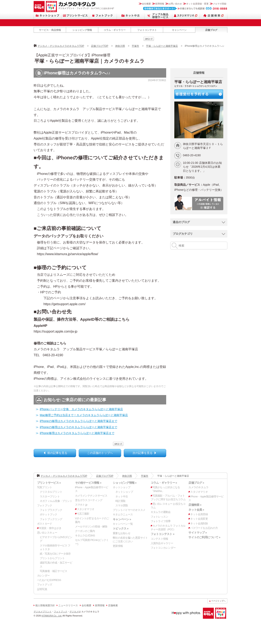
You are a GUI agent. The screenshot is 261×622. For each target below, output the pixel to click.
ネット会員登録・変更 (197, 3)
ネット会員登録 (199, 514)
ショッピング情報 (82, 30)
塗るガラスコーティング (88, 500)
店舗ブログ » (196, 482)
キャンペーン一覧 (123, 523)
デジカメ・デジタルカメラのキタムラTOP (61, 46)
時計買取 (120, 501)
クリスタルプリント (51, 491)
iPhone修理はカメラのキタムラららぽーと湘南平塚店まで (77, 433)
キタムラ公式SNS (85, 535)
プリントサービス (75, 15)
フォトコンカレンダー (163, 547)
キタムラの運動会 (161, 512)
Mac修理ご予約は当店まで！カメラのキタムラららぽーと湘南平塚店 (84, 415)
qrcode (149, 39)
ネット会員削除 (199, 523)
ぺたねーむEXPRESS (49, 580)
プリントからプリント (52, 558)
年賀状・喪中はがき (50, 528)
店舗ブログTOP (99, 46)
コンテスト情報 (159, 538)
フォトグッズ (44, 584)
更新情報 (118, 545)
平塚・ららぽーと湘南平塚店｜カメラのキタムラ (89, 61)
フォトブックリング (51, 519)
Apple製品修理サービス (158, 15)
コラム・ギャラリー (115, 30)
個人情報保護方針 (45, 605)
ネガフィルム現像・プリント (56, 501)
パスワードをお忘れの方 (204, 527)
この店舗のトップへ (100, 452)
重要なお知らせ (121, 533)
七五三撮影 (83, 513)
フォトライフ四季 (161, 521)
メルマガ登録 (219, 3)
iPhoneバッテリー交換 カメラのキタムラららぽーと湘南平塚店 (81, 409)
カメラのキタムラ (39, 6)
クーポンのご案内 (85, 531)
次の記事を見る (143, 452)
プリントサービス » (49, 482)
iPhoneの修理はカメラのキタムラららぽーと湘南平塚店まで (78, 421)
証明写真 (42, 589)
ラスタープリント (50, 496)
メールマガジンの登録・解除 (91, 526)
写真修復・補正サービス (53, 571)
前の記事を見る (57, 452)
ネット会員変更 (199, 518)
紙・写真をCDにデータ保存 (55, 553)
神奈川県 (120, 46)
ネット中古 (131, 15)
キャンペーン (179, 30)
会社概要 (146, 3)
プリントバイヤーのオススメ (129, 509)
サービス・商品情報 (50, 30)
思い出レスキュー (47, 532)
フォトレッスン (159, 516)
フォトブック (103, 15)
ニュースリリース (68, 605)
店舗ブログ (211, 30)
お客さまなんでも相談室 (185, 8)
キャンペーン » (122, 519)
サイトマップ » (197, 532)
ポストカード (44, 523)
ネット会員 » (196, 509)
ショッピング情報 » (124, 482)
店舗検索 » (194, 504)
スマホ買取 (121, 505)
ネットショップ (47, 15)
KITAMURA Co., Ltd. (52, 615)
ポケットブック (48, 514)
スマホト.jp (81, 504)
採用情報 (159, 3)
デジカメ (74, 611)
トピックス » (120, 528)
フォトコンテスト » (162, 534)
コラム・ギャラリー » (164, 482)
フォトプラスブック (51, 509)
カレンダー (43, 575)
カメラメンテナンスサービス (91, 495)
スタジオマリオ (51, 6)
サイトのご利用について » (204, 537)
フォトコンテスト (147, 30)
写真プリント (44, 487)
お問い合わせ (175, 3)
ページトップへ (218, 601)
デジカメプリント (43, 611)
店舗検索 (213, 15)
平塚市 (135, 46)
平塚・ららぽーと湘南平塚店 (162, 46)
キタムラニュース (123, 514)
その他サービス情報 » (88, 482)
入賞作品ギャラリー (162, 543)
